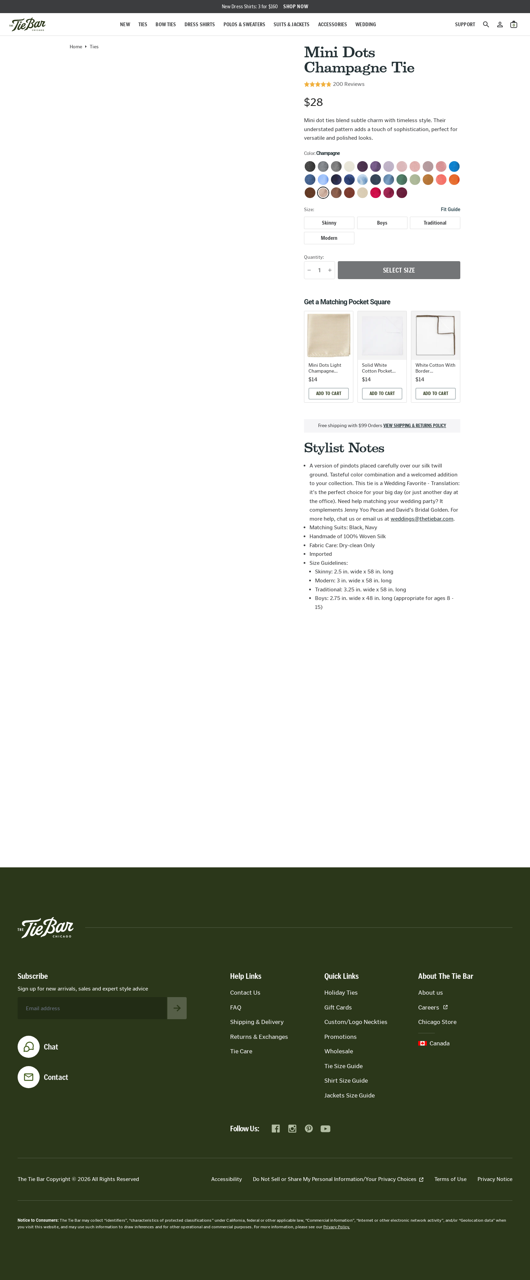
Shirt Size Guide (346, 1080)
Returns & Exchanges (259, 1037)
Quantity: (314, 257)
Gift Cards (338, 1007)
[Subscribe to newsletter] (177, 1008)
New (125, 24)
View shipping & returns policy (414, 425)
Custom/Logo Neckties (355, 1022)
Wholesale (338, 1051)
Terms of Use (450, 1179)
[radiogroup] (382, 230)
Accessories (332, 24)
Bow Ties (166, 24)
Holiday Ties (341, 992)
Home (76, 47)
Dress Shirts (200, 24)
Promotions (340, 1037)
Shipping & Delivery (257, 1022)
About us (430, 992)
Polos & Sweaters (245, 24)
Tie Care (241, 1051)
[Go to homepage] (27, 24)
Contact (56, 1077)
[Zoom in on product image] (181, 165)
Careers (433, 1007)
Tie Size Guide (343, 1066)
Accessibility (226, 1179)
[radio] (329, 223)
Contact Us (245, 992)
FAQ (235, 1007)
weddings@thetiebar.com (422, 518)
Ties (143, 24)
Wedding (365, 24)
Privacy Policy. (336, 1226)
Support (465, 24)
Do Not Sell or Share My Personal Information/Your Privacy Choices (338, 1179)
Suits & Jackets (292, 24)
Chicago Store (437, 1022)
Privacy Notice (495, 1179)
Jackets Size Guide (349, 1095)
